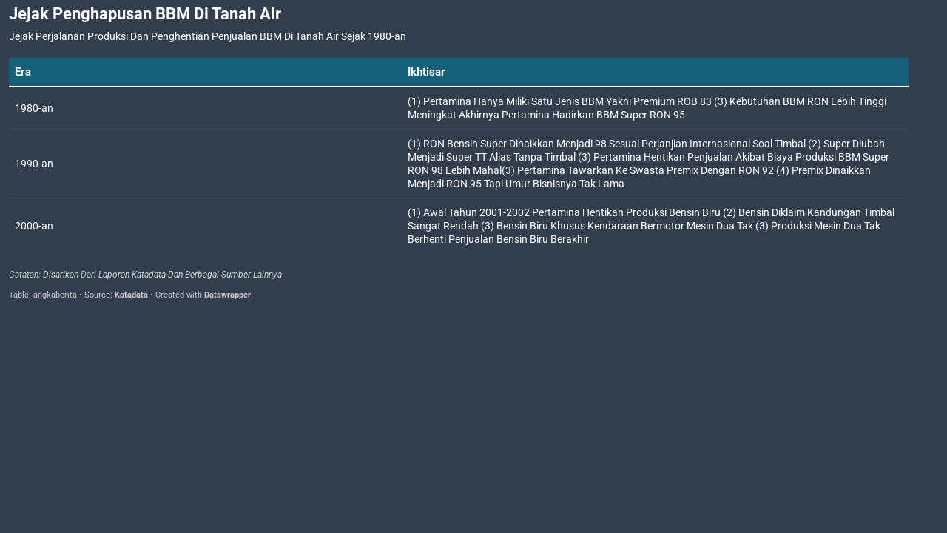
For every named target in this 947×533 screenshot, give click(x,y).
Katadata (131, 295)
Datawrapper (227, 295)
